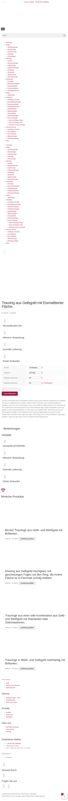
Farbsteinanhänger (13, 106)
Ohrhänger (10, 70)
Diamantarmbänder (13, 83)
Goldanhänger (11, 109)
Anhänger (9, 97)
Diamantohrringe (12, 63)
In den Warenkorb (10, 393)
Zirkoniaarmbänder (13, 90)
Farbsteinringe (11, 51)
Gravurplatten (11, 113)
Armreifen (10, 81)
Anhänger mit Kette (13, 99)
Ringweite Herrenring (10, 383)
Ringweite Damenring (10, 378)
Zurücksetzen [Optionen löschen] (48, 383)
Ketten (8, 93)
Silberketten (11, 95)
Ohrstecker (10, 72)
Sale (7, 140)
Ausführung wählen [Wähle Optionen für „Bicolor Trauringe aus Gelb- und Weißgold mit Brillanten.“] (27, 539)
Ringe (8, 45)
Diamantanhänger (13, 104)
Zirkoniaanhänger (13, 115)
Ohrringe (9, 58)
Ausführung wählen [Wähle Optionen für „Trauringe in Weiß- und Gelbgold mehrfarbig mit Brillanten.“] (27, 668)
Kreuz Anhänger (12, 118)
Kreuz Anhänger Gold (15, 122)
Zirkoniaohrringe (12, 77)
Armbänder (9, 79)
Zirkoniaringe (11, 56)
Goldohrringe (11, 65)
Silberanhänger (12, 111)
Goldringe (10, 54)
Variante (6, 367)
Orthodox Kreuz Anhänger (17, 125)
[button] (34, 31)
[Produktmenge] (11, 390)
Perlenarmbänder (12, 88)
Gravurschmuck (11, 127)
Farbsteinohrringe (13, 67)
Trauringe (9, 42)
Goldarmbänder (12, 86)
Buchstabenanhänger (14, 102)
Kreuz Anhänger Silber (16, 120)
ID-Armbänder (11, 134)
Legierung (7, 373)
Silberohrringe (11, 74)
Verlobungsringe (12, 47)
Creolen (9, 61)
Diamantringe (11, 49)
